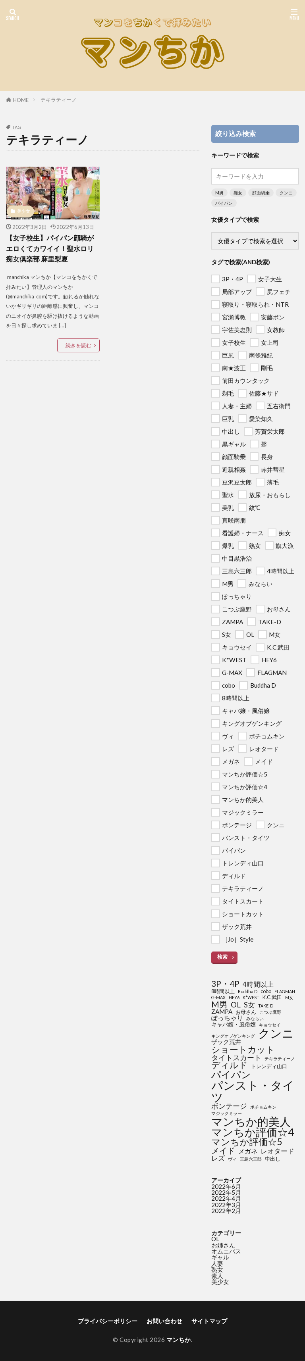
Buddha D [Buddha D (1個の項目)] (247, 992)
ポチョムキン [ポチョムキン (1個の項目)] (263, 1107)
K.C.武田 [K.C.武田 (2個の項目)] (272, 997)
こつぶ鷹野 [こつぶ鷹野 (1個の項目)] (270, 1012)
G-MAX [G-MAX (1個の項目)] (218, 998)
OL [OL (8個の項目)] (236, 1004)
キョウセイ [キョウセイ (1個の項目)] (270, 1025)
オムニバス (226, 1251)
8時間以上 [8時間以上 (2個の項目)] (223, 991)
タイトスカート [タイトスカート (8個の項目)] (236, 1057)
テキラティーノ (59, 99)
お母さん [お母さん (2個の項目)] (246, 1012)
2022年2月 (226, 1210)
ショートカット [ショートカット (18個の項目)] (243, 1049)
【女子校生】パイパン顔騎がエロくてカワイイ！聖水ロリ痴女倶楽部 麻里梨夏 (52, 248)
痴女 (238, 192)
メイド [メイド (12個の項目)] (223, 1150)
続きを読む (78, 345)
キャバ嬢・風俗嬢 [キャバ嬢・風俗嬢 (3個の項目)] (233, 1024)
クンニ (286, 192)
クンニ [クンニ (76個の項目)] (276, 1033)
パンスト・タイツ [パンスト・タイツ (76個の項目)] (252, 1091)
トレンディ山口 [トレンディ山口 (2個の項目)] (269, 1066)
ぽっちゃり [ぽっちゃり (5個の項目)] (227, 1018)
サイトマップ (209, 1320)
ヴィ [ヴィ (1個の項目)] (232, 1159)
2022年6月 (226, 1186)
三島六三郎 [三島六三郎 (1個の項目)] (251, 1159)
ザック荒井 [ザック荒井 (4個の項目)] (226, 1042)
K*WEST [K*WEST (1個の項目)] (251, 998)
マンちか (178, 1339)
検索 (222, 956)
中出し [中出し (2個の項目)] (272, 1158)
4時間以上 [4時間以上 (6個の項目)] (258, 984)
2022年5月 (226, 1192)
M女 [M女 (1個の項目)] (289, 998)
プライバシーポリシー (107, 1320)
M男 (219, 192)
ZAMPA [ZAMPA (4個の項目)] (221, 1012)
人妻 (217, 1263)
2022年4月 (226, 1198)
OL (215, 1238)
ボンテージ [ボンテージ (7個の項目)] (229, 1106)
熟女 (217, 1269)
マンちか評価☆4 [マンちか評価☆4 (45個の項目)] (252, 1132)
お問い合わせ (164, 1320)
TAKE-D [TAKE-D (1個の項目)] (265, 1006)
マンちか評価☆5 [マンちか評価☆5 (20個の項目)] (246, 1142)
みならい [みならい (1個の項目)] (255, 1019)
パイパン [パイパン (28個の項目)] (231, 1074)
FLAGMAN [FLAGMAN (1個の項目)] (284, 992)
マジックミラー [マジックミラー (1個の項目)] (226, 1113)
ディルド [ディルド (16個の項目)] (229, 1065)
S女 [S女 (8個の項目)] (249, 1004)
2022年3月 (226, 1204)
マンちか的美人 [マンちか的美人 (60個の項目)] (251, 1121)
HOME (21, 100)
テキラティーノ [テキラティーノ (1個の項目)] (279, 1059)
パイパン (224, 203)
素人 (217, 1275)
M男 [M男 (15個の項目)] (219, 1004)
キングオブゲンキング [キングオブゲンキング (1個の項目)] (233, 1036)
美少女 (23, 210)
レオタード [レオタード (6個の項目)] (277, 1151)
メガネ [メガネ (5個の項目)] (247, 1151)
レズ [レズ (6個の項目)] (218, 1158)
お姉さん (223, 1245)
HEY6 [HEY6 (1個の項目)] (234, 998)
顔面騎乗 (261, 192)
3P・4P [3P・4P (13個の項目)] (225, 984)
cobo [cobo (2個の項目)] (266, 991)
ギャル (220, 1257)
